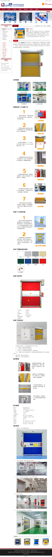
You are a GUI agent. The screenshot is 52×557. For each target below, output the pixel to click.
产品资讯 (14, 9)
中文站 (46, 0)
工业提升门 (4, 44)
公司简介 (31, 9)
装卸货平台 (4, 38)
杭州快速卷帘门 (4, 39)
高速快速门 (4, 30)
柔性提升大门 (4, 52)
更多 (9, 41)
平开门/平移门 (4, 50)
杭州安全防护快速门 (5, 31)
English (50, 0)
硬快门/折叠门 (4, 49)
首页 (41, 25)
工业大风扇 (4, 55)
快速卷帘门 (4, 34)
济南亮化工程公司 (26, 553)
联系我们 (36, 9)
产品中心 (9, 9)
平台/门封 (4, 47)
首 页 (3, 9)
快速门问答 (25, 9)
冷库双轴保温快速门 (5, 35)
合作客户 (20, 9)
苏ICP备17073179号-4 (34, 550)
